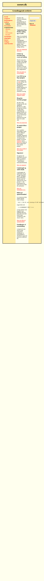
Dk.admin (7, 34)
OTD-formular (8, 33)
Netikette (6, 22)
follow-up (19, 142)
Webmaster (33, 25)
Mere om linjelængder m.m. (21, 189)
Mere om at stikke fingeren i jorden (21, 94)
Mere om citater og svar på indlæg (21, 72)
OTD (6, 31)
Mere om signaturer (21, 165)
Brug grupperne (8, 20)
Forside (6, 16)
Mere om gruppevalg (22, 122)
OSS (19, 82)
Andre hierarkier (8, 43)
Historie (6, 40)
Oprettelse (7, 29)
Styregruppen (7, 36)
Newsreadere (7, 25)
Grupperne (7, 18)
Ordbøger (6, 42)
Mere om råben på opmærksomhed (21, 221)
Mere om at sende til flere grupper (22, 149)
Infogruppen (7, 38)
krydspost (19, 140)
